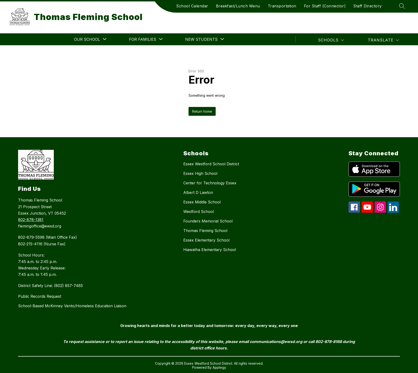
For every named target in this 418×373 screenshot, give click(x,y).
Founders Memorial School (208, 221)
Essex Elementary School (206, 240)
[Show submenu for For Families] (142, 39)
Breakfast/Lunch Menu (238, 6)
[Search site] (402, 6)
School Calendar (192, 6)
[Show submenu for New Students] (201, 39)
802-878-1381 (30, 219)
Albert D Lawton (198, 192)
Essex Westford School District (211, 163)
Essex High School (200, 173)
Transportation (282, 6)
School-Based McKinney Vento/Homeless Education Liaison (72, 305)
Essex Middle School (202, 202)
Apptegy (219, 367)
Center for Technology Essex (209, 183)
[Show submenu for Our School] (87, 39)
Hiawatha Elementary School (209, 249)
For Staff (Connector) (325, 6)
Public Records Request (39, 296)
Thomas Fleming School (205, 230)
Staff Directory (367, 6)
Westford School (198, 211)
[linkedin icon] (393, 211)
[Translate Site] (383, 40)
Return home (202, 111)
